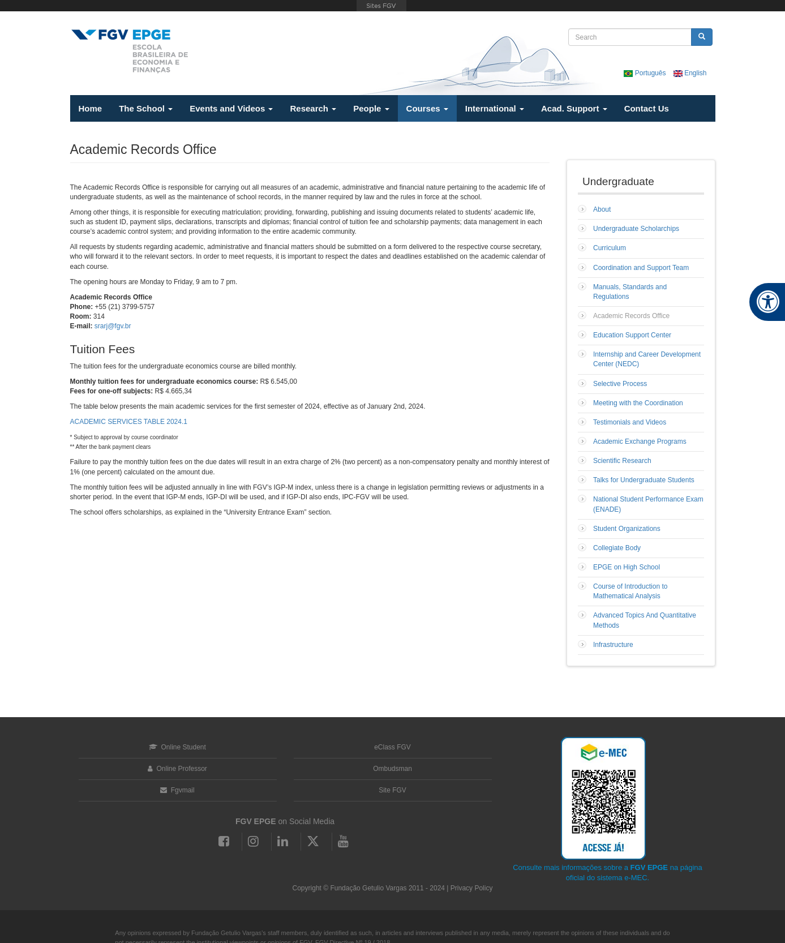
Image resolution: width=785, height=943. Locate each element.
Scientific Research (622, 461)
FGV (381, 5)
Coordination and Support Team (641, 268)
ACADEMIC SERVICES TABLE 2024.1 (128, 422)
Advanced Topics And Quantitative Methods (644, 620)
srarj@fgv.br (113, 326)
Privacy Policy (472, 888)
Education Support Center (632, 335)
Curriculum (609, 248)
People (371, 108)
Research (313, 108)
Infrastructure (613, 645)
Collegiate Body (617, 548)
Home (90, 108)
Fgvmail (177, 790)
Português (645, 73)
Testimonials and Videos (629, 422)
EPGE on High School (626, 567)
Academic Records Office (631, 316)
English (690, 73)
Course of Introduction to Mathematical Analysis (630, 591)
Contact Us (646, 108)
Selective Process (620, 384)
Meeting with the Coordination (638, 403)
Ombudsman (392, 769)
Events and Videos (231, 108)
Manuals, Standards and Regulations (630, 292)
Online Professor (177, 769)
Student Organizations (626, 529)
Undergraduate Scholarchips (636, 229)
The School (146, 108)
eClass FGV (392, 747)
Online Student (177, 747)
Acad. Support (574, 108)
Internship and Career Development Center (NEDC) (647, 359)
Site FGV (392, 790)
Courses (427, 108)
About (602, 209)
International (494, 108)
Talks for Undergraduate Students (643, 480)
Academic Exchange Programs (640, 441)
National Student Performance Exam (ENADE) (648, 504)
